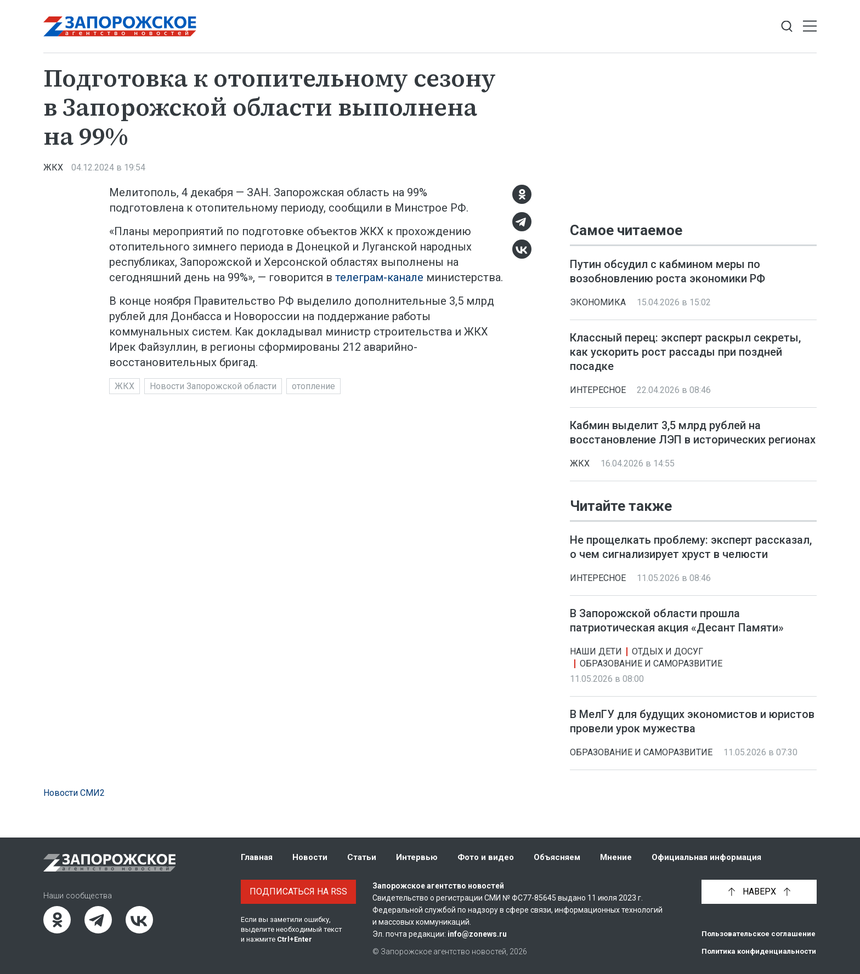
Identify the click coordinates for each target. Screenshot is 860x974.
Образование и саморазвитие (651, 664)
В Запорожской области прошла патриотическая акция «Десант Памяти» (677, 621)
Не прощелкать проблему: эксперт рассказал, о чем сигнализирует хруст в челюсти (691, 547)
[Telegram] (521, 221)
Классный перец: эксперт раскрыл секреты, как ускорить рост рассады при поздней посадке (685, 352)
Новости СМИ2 (74, 793)
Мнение (616, 857)
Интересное (598, 390)
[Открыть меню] (809, 26)
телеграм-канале (379, 277)
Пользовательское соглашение (758, 934)
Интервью (417, 857)
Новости (309, 857)
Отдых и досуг (667, 652)
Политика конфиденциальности (758, 951)
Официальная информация (706, 857)
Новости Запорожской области (213, 386)
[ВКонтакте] (521, 249)
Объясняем (557, 857)
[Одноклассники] (521, 194)
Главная (257, 857)
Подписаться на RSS (298, 891)
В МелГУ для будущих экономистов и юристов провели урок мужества (692, 722)
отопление (313, 386)
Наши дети (596, 652)
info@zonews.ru (477, 934)
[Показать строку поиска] (786, 26)
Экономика (598, 302)
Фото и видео (485, 857)
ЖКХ (53, 167)
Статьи (361, 857)
